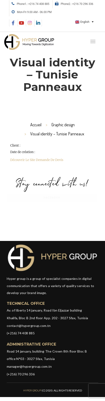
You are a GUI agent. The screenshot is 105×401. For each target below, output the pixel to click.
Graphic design (63, 124)
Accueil (35, 124)
